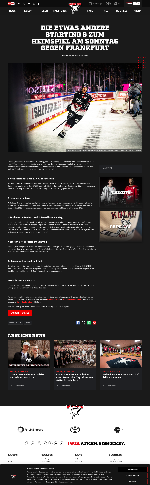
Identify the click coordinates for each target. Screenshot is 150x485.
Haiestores (60, 10)
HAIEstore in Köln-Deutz (72, 299)
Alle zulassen (133, 459)
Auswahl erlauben (132, 466)
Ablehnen (132, 472)
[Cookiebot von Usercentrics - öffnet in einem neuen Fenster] (13, 481)
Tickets (44, 10)
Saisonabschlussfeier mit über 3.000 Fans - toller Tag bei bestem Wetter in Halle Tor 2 (74, 377)
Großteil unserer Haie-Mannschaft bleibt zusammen (120, 376)
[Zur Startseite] (75, 9)
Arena (137, 10)
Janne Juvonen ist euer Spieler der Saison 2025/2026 (27, 376)
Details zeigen (111, 481)
